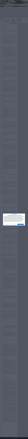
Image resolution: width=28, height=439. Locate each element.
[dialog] (14, 219)
